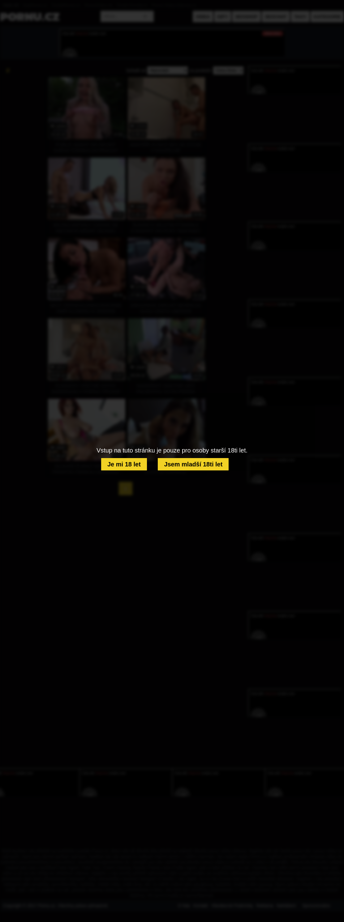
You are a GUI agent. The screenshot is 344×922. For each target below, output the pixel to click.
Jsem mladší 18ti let (193, 464)
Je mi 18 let (124, 464)
